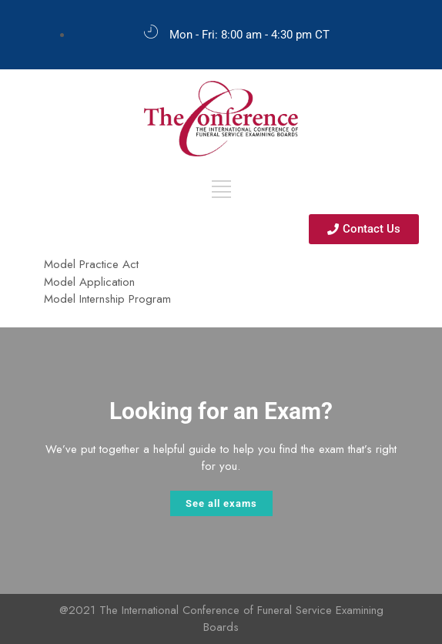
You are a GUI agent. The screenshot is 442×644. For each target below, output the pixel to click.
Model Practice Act (91, 264)
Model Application (89, 281)
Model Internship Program (107, 298)
